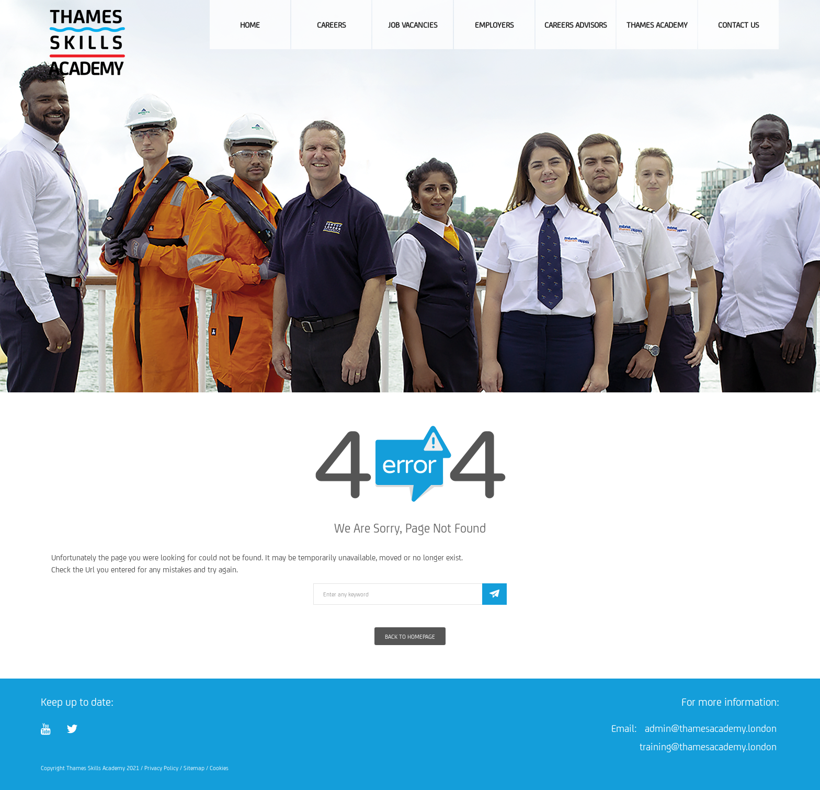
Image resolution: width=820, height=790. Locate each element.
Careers (331, 24)
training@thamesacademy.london (708, 746)
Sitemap (194, 768)
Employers (494, 24)
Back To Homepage (410, 636)
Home (250, 24)
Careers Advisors (575, 24)
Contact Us (738, 24)
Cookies (219, 768)
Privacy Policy (161, 768)
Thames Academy (657, 24)
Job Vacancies (412, 24)
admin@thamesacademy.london (711, 728)
